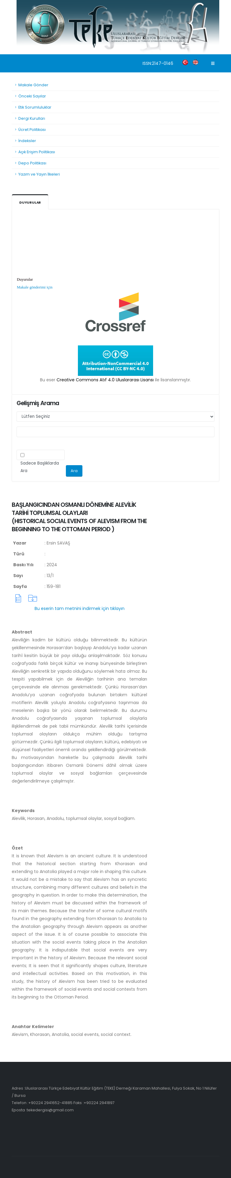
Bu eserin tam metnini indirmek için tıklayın (80, 608)
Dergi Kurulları (31, 118)
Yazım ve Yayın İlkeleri (39, 174)
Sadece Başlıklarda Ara (39, 467)
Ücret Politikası (32, 129)
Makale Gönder (33, 84)
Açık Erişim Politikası (36, 151)
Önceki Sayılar (32, 96)
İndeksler (27, 140)
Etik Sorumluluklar (34, 107)
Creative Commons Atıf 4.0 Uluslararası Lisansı (105, 380)
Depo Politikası (32, 163)
